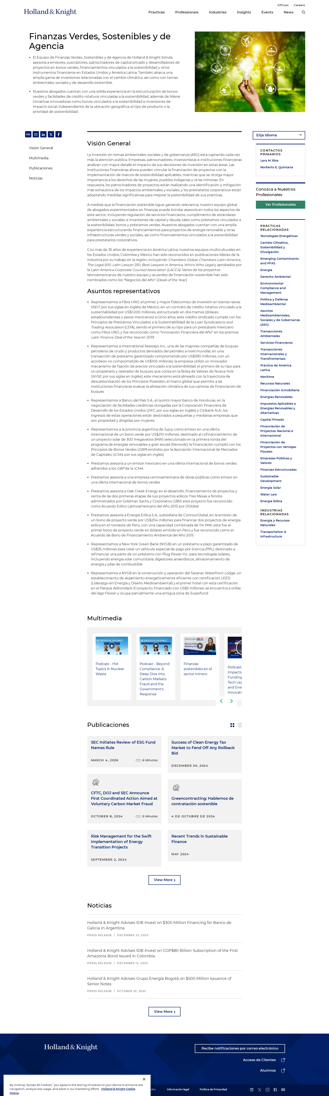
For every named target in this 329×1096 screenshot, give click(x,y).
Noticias (36, 178)
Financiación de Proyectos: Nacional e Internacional (276, 430)
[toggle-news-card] (232, 725)
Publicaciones (40, 168)
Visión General (41, 148)
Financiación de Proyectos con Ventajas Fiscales (278, 446)
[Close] (144, 1087)
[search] (303, 12)
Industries (217, 12)
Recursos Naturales (275, 383)
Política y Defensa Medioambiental (274, 302)
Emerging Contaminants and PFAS (279, 261)
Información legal (178, 1089)
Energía (266, 270)
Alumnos (268, 1070)
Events (267, 12)
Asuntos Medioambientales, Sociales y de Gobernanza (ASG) (280, 318)
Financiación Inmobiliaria (280, 390)
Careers (299, 5)
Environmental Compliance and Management (273, 288)
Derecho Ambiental (275, 277)
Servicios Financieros (276, 343)
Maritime (267, 377)
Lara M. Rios (269, 160)
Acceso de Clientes (259, 1060)
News (288, 12)
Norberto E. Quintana (276, 167)
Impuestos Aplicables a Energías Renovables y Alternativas (278, 408)
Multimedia (38, 158)
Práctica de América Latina (276, 368)
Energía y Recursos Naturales (275, 523)
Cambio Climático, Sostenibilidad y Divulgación (274, 247)
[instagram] (267, 1090)
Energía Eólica (271, 501)
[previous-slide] (221, 701)
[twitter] (259, 1090)
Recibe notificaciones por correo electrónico (240, 1048)
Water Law (268, 494)
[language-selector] (279, 135)
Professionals (186, 12)
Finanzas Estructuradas (278, 470)
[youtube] (283, 1090)
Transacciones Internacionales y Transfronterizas (273, 354)
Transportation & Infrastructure (273, 534)
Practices (156, 12)
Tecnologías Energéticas (279, 236)
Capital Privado (272, 420)
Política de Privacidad (213, 1089)
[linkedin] (251, 1090)
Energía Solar (270, 488)
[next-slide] (231, 701)
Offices (283, 5)
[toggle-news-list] (240, 725)
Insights (244, 12)
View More (163, 880)
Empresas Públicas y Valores (276, 460)
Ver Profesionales (280, 205)
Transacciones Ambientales (271, 333)
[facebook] (275, 1090)
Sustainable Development (271, 478)
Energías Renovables (276, 397)
